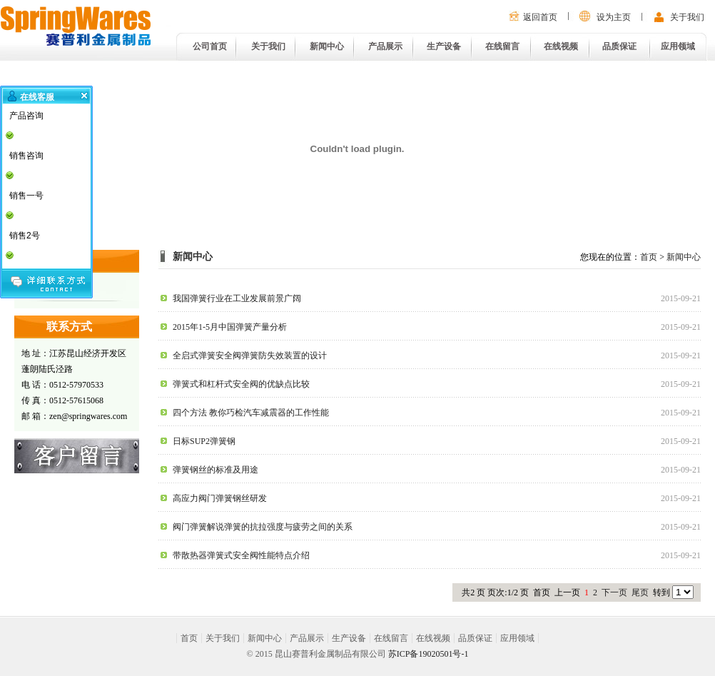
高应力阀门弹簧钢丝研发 (220, 498)
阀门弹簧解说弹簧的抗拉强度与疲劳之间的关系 (263, 527)
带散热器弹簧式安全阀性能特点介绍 (241, 555)
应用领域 (678, 46)
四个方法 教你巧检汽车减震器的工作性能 (251, 413)
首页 (648, 257)
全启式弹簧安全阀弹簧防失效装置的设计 (250, 355)
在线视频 (561, 46)
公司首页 (210, 46)
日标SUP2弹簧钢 (204, 441)
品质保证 (619, 46)
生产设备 (444, 46)
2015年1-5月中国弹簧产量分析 (230, 327)
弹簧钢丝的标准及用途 (215, 470)
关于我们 (687, 17)
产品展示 (385, 46)
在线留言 (502, 46)
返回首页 (540, 17)
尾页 (640, 592)
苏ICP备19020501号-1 (428, 654)
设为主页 (614, 17)
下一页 (614, 592)
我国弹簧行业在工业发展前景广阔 (237, 298)
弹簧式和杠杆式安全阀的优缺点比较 (241, 384)
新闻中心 (327, 46)
